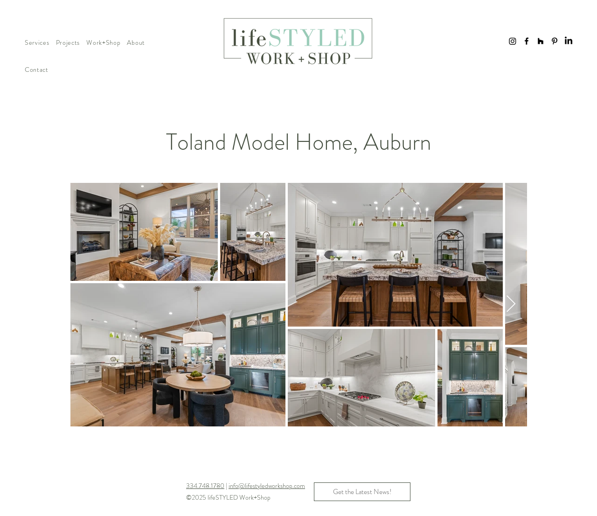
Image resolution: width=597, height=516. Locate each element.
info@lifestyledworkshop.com (267, 485)
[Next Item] (511, 304)
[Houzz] (540, 41)
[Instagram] (512, 41)
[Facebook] (526, 41)
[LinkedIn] (568, 41)
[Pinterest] (554, 41)
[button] (37, 42)
